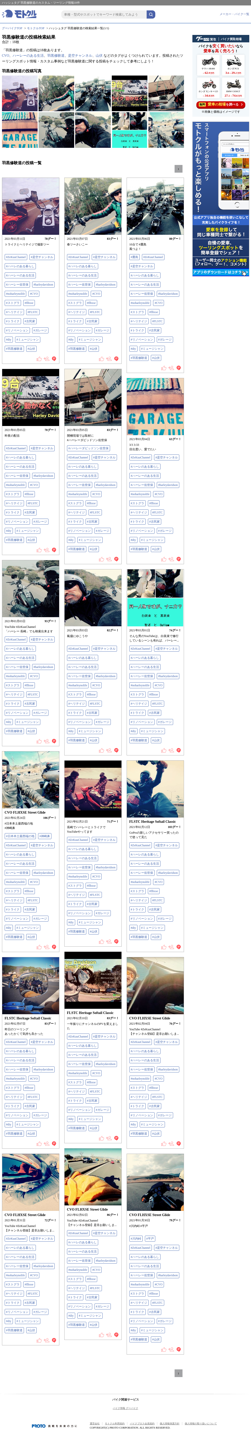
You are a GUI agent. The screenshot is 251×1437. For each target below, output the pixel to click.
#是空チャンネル (42, 257)
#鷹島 (134, 257)
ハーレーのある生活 (28, 55)
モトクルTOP (35, 28)
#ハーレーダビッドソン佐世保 (88, 448)
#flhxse (29, 303)
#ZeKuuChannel (16, 257)
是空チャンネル (80, 55)
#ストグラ (13, 303)
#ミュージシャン (28, 339)
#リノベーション (17, 330)
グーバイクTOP (12, 28)
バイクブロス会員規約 (142, 1423)
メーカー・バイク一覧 (234, 14)
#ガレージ (40, 330)
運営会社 (95, 1423)
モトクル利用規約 (115, 1423)
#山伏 (31, 348)
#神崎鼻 (45, 836)
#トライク (13, 321)
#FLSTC (33, 312)
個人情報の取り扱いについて (201, 1423)
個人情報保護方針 (170, 1423)
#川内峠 (136, 1238)
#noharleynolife (15, 293)
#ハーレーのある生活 (20, 275)
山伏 (99, 55)
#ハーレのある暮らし (20, 266)
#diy (8, 339)
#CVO (34, 293)
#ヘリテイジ (14, 312)
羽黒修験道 (56, 55)
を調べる (221, 104)
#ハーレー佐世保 (17, 284)
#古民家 (30, 321)
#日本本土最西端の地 (20, 836)
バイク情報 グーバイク (125, 1408)
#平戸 (150, 1238)
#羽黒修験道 (14, 348)
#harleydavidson (43, 284)
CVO (5, 55)
